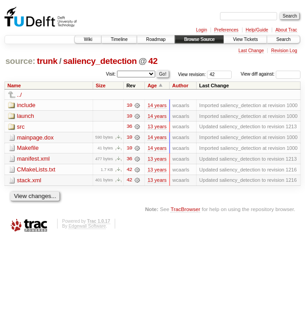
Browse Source (199, 39)
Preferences (226, 29)
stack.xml (29, 180)
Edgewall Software (87, 226)
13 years (157, 127)
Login (201, 29)
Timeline (119, 39)
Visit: (111, 73)
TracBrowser (185, 210)
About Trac (286, 29)
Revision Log (284, 50)
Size (101, 85)
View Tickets (245, 39)
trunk (47, 61)
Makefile (28, 148)
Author (180, 85)
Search (283, 39)
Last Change (251, 50)
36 (129, 126)
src (21, 126)
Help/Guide (257, 29)
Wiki (88, 39)
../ (19, 94)
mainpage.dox (35, 137)
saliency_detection (100, 61)
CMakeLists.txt (36, 169)
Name (14, 85)
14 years (157, 105)
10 (129, 105)
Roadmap (156, 39)
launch (25, 115)
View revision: (192, 74)
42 (152, 61)
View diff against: (271, 74)
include (26, 105)
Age (152, 85)
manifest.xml (33, 159)
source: (20, 61)
